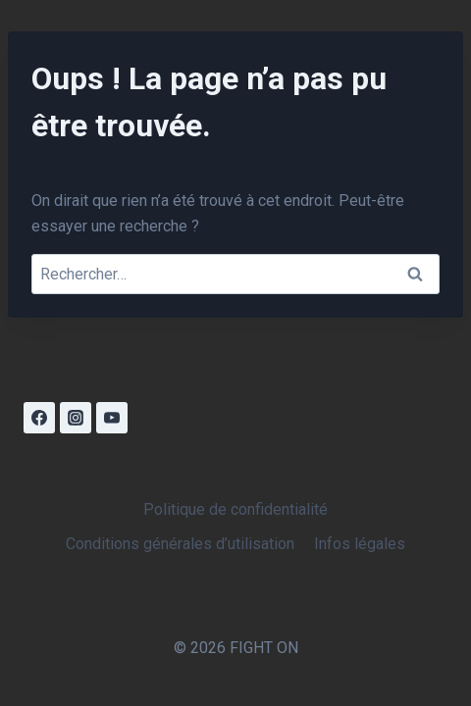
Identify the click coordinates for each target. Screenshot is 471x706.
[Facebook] (39, 417)
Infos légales (359, 543)
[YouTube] (112, 417)
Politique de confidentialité (235, 509)
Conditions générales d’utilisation (180, 543)
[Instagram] (75, 417)
